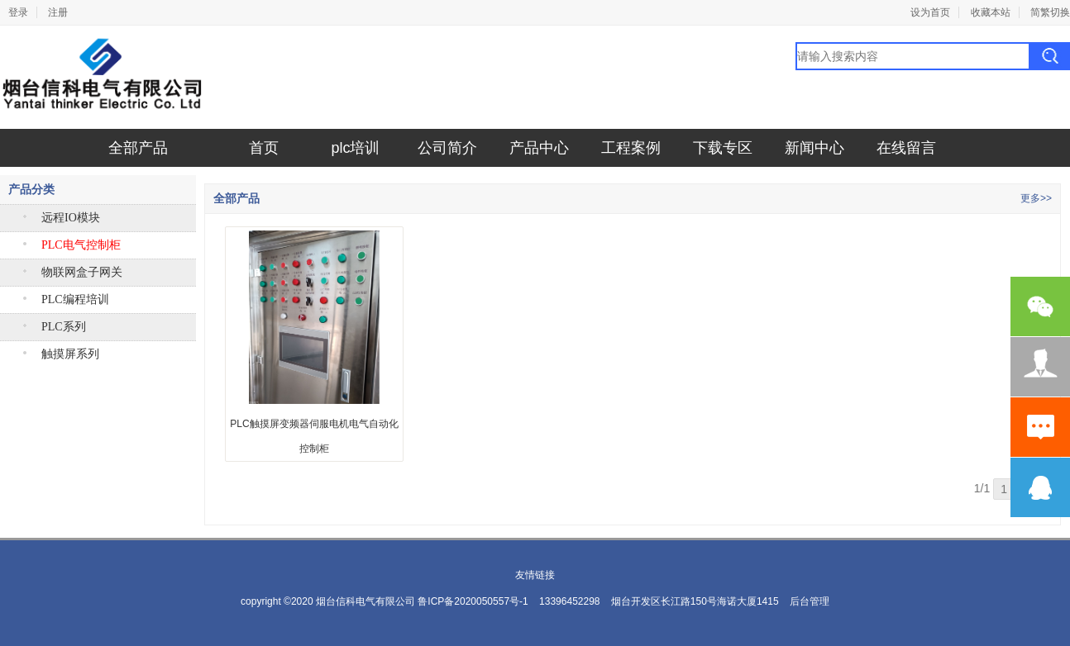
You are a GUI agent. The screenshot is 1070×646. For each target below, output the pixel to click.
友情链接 (535, 575)
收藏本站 (990, 12)
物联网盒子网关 (81, 272)
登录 (18, 12)
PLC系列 (63, 327)
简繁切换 (1050, 12)
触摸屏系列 (70, 354)
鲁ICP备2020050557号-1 (473, 601)
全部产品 (138, 148)
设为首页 (930, 12)
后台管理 (809, 601)
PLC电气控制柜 (81, 245)
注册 (58, 12)
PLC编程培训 (75, 299)
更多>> (1036, 198)
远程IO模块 (70, 217)
